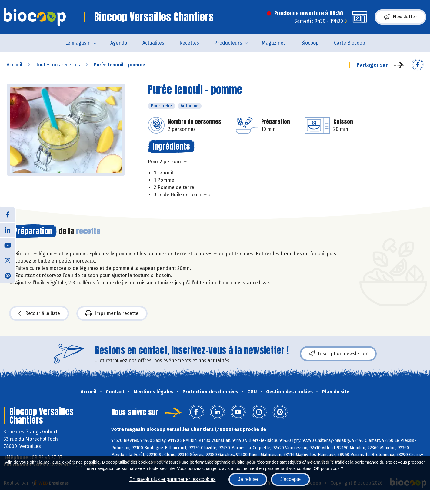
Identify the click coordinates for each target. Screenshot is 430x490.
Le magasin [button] (78, 43)
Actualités (153, 43)
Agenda (118, 43)
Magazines (274, 43)
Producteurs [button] (228, 43)
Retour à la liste (39, 313)
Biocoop (310, 43)
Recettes (189, 43)
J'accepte (290, 479)
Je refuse (248, 479)
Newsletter (400, 17)
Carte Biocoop (349, 43)
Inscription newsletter (338, 354)
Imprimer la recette (111, 313)
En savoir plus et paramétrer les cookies (172, 479)
